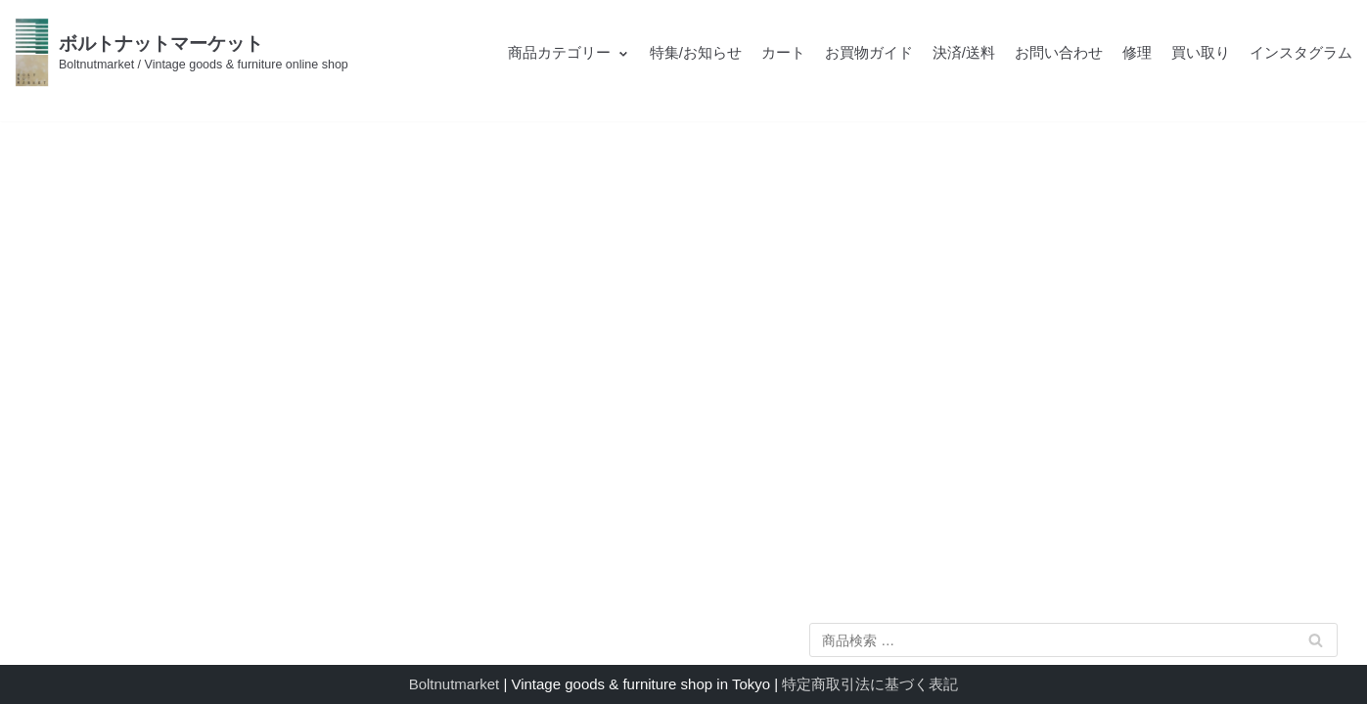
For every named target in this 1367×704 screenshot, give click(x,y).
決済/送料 (964, 52)
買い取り (1200, 52)
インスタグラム (1301, 52)
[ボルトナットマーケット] (181, 52)
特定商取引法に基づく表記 (870, 684)
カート (783, 52)
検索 (1315, 644)
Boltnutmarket (454, 684)
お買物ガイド (869, 52)
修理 (1137, 52)
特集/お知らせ (696, 52)
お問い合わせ (1059, 52)
